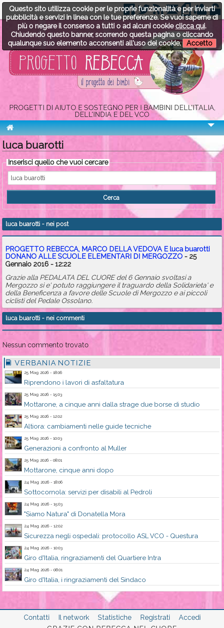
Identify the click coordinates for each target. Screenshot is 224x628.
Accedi (190, 617)
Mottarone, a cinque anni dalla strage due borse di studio (112, 404)
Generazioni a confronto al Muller (75, 448)
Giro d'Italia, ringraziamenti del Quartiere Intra (92, 558)
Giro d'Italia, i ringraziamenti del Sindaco (85, 580)
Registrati (155, 617)
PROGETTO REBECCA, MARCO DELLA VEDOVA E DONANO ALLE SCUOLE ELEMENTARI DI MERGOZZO (107, 253)
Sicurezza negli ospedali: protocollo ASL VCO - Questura (111, 536)
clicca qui (190, 26)
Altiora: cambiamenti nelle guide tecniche (87, 426)
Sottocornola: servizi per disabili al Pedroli (88, 492)
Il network (73, 617)
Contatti (37, 617)
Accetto (199, 43)
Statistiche (114, 617)
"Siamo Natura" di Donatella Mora (74, 514)
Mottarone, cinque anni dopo (69, 470)
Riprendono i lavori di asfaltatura (74, 382)
